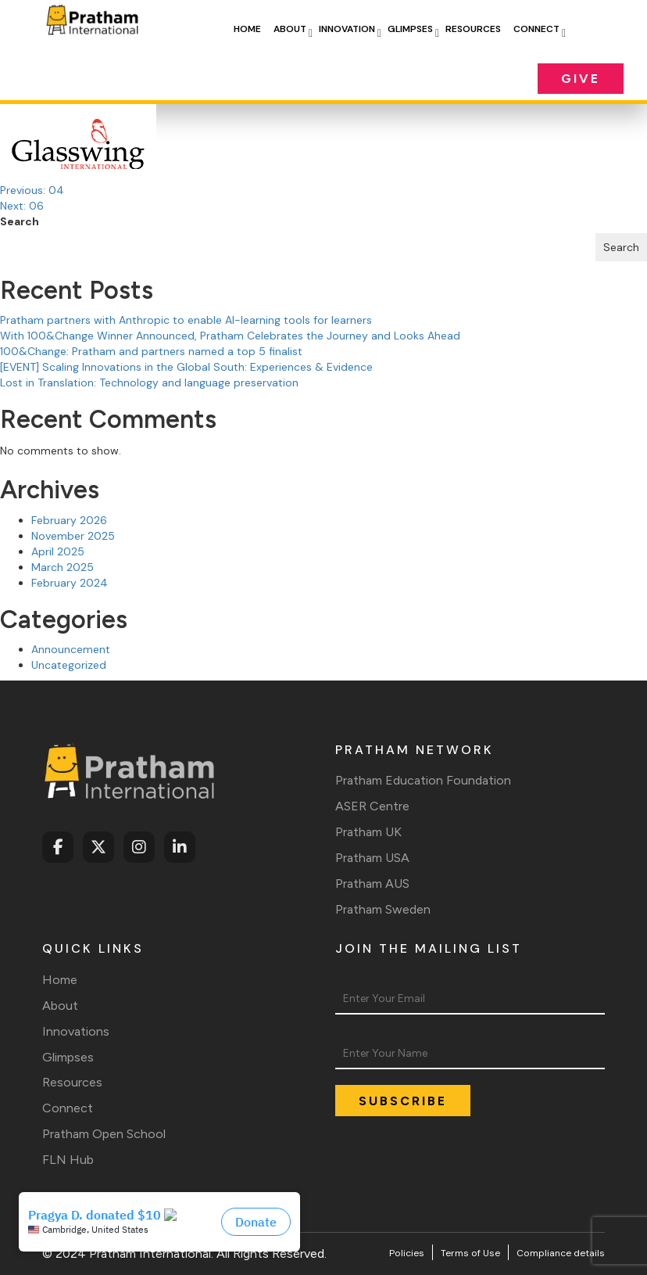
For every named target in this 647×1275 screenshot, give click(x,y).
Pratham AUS (372, 883)
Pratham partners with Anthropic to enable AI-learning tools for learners (186, 320)
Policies (406, 1253)
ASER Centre (372, 806)
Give (580, 78)
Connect (536, 29)
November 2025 (73, 536)
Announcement (70, 649)
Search (19, 221)
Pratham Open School (104, 1133)
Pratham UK (368, 831)
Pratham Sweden (383, 909)
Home (247, 29)
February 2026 (69, 520)
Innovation (347, 29)
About (289, 29)
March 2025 (62, 567)
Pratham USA (372, 857)
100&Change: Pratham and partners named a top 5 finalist (151, 351)
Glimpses (410, 29)
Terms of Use (470, 1253)
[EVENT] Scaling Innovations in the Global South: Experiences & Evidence (186, 367)
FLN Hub (68, 1159)
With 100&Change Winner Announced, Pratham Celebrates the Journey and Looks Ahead (230, 336)
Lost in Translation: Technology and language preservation (149, 382)
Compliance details (561, 1253)
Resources (473, 29)
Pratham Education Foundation (423, 780)
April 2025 (57, 551)
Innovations (75, 1031)
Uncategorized (68, 665)
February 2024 (69, 583)
